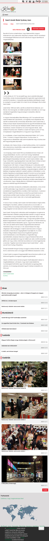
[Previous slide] (4, 93)
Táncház (22, 526)
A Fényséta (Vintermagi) (9, 483)
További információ (18, 540)
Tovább (45, 490)
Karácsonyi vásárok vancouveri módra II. (14, 419)
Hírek (11, 24)
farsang (29, 526)
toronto (42, 526)
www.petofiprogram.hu (11, 528)
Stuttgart (4, 526)
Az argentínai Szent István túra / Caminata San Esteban (18, 323)
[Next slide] (8, 93)
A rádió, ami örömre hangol (10, 351)
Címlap (5, 24)
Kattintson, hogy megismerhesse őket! (12, 498)
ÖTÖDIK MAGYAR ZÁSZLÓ (9, 329)
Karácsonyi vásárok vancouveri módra (13, 306)
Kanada (15, 526)
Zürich (9, 526)
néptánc (35, 526)
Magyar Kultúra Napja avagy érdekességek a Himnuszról (18, 340)
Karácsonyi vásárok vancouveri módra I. (13, 451)
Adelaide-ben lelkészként (9, 345)
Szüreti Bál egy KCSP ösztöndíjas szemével (14, 317)
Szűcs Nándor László (19, 29)
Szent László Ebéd (8, 274)
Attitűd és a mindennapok (9, 300)
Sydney (5, 275)
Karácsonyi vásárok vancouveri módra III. (14, 388)
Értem (41, 529)
